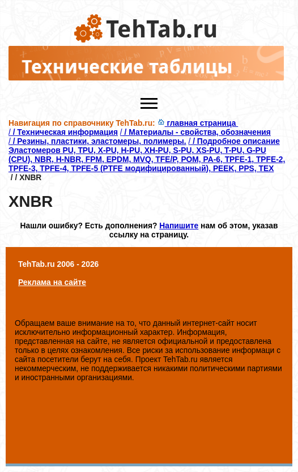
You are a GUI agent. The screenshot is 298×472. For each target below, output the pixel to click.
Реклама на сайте (52, 282)
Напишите (178, 225)
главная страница (198, 122)
